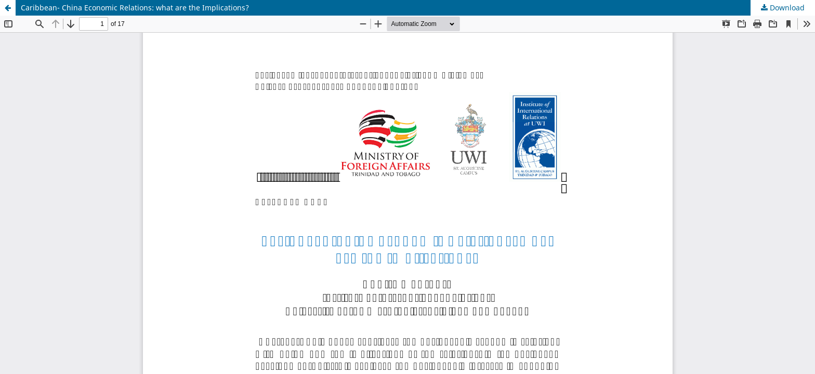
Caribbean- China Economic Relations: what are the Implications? (135, 7)
